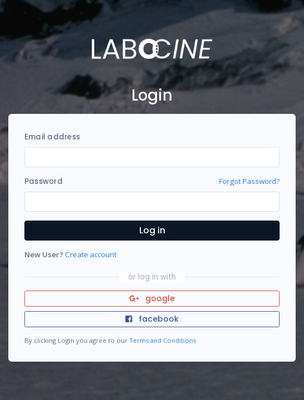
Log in (152, 230)
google (152, 298)
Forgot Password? (249, 181)
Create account (90, 254)
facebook (152, 318)
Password (43, 181)
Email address (52, 137)
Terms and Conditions (162, 340)
